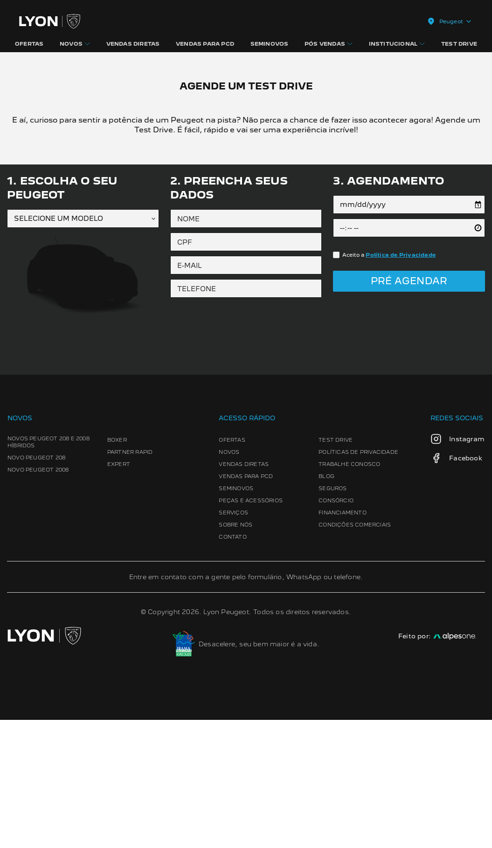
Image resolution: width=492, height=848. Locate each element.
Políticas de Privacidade (358, 580)
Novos (229, 580)
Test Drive (336, 568)
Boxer (117, 568)
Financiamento (343, 640)
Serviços (234, 640)
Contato (233, 665)
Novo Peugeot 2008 (38, 598)
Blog (326, 604)
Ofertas (232, 568)
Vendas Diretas (244, 592)
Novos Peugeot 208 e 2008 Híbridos (48, 570)
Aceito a (389, 382)
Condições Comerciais (355, 653)
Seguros (332, 616)
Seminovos (236, 616)
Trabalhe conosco (349, 592)
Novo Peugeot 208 (36, 585)
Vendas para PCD (246, 604)
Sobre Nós (236, 653)
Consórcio (336, 628)
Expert (118, 592)
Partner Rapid (130, 580)
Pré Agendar (409, 409)
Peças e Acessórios (251, 628)
